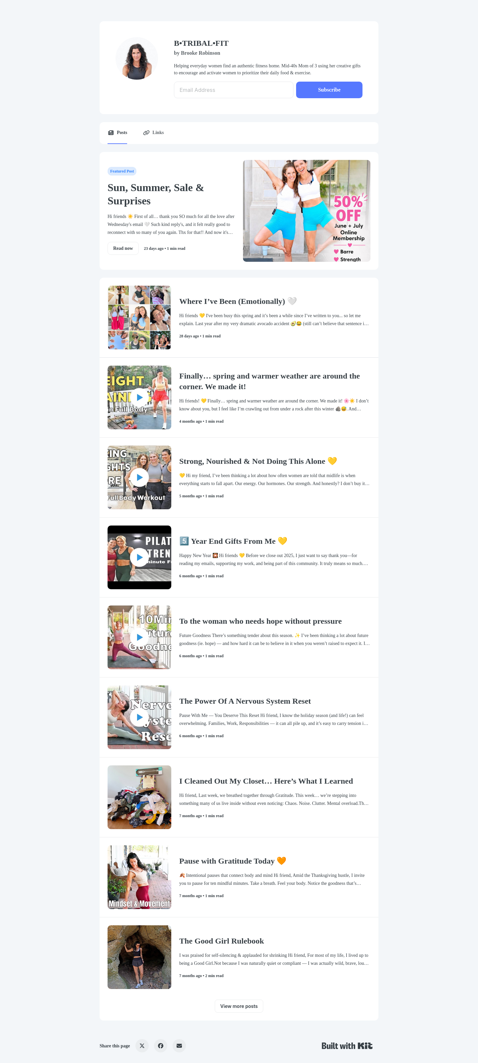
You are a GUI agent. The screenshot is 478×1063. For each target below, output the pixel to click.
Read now (123, 248)
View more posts (239, 1006)
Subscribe (329, 90)
